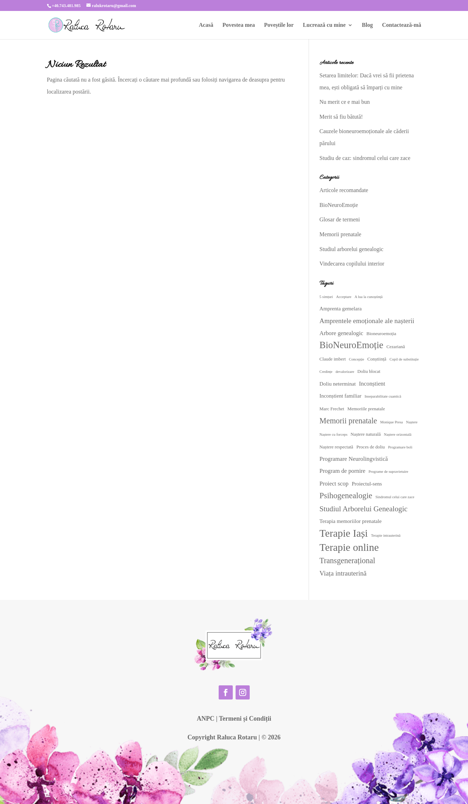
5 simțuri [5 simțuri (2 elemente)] (326, 297)
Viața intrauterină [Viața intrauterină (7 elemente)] (343, 573)
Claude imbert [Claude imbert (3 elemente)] (333, 359)
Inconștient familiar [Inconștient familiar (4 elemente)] (340, 396)
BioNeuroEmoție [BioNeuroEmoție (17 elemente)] (351, 345)
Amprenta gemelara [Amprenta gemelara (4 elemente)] (341, 308)
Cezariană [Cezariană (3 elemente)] (396, 346)
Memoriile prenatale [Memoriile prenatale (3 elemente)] (366, 408)
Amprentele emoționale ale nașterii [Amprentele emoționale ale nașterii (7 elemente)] (367, 320)
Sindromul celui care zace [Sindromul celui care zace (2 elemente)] (394, 497)
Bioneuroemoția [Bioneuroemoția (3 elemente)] (381, 333)
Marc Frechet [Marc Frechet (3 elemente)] (332, 408)
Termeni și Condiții (245, 718)
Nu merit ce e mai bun (345, 102)
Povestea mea (239, 25)
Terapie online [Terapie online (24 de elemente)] (349, 547)
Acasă (206, 25)
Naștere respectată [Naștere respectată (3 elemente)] (336, 446)
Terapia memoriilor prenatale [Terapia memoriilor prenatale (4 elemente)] (351, 521)
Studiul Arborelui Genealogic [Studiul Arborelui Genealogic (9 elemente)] (364, 509)
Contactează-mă (401, 25)
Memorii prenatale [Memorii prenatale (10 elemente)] (348, 420)
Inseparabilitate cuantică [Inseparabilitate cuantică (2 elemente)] (383, 396)
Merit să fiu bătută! (341, 117)
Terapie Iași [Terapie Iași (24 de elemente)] (344, 533)
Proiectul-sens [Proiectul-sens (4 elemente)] (367, 484)
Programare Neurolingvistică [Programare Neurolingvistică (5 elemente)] (354, 458)
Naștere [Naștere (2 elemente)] (412, 422)
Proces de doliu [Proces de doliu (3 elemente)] (370, 446)
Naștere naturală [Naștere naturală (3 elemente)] (366, 434)
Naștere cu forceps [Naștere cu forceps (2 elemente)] (333, 434)
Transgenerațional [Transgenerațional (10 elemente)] (347, 560)
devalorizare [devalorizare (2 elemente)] (345, 372)
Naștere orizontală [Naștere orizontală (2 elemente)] (398, 434)
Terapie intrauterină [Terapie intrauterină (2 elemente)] (386, 535)
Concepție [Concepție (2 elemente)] (356, 359)
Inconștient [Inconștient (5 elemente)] (372, 383)
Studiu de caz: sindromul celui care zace (365, 158)
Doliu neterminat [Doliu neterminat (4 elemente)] (338, 384)
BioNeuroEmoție (339, 205)
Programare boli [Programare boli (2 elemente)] (400, 447)
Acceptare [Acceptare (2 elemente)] (343, 297)
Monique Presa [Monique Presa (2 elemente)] (391, 422)
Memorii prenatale (340, 234)
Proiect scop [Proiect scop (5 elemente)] (334, 483)
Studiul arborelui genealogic (351, 249)
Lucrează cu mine (324, 25)
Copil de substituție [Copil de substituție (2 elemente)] (404, 359)
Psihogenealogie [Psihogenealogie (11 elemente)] (346, 495)
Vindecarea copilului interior (352, 264)
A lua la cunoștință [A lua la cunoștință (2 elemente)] (368, 297)
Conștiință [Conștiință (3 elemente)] (377, 359)
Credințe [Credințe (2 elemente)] (326, 372)
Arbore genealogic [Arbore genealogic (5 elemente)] (341, 333)
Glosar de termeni (340, 219)
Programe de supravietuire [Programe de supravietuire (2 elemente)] (388, 472)
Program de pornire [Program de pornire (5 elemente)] (342, 470)
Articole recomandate (344, 190)
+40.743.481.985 (66, 5)
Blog (367, 25)
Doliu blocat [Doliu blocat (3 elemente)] (368, 371)
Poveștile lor (279, 25)
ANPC (205, 718)
